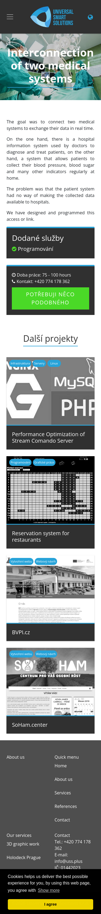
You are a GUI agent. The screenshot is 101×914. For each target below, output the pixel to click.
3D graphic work (22, 844)
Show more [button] (49, 890)
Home (61, 766)
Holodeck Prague (23, 857)
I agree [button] (50, 904)
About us (64, 779)
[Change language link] (90, 18)
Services (63, 793)
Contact (62, 820)
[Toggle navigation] (10, 17)
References (66, 806)
